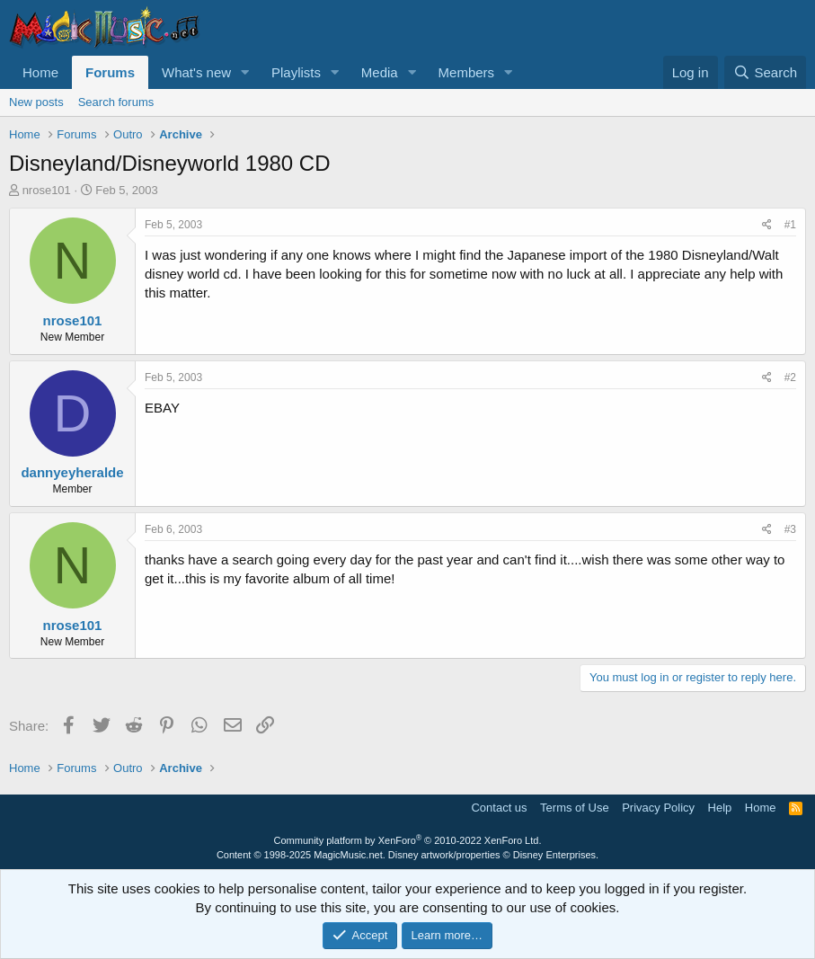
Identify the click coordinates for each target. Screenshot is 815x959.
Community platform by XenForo (408, 840)
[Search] (765, 72)
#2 (790, 377)
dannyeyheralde (72, 472)
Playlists (296, 72)
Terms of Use (574, 807)
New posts (36, 102)
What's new (196, 72)
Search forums (116, 102)
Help (720, 807)
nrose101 (46, 190)
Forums (110, 72)
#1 (790, 224)
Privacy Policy (658, 807)
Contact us (499, 807)
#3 (790, 529)
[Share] (767, 225)
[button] (245, 72)
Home (40, 72)
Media (379, 72)
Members (467, 72)
